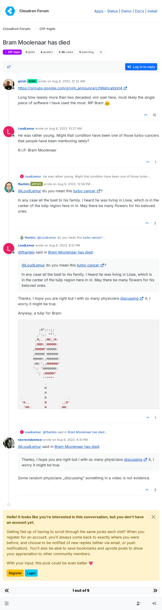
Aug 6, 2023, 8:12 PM (64, 245)
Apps (98, 11)
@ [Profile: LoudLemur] (29, 191)
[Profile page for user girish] (8, 84)
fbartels (23, 184)
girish (22, 81)
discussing (132, 298)
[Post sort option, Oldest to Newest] (9, 67)
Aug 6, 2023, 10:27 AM (65, 128)
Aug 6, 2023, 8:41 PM (72, 439)
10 (154, 115)
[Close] (153, 516)
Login (31, 573)
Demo (126, 11)
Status (112, 11)
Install (152, 11)
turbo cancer (87, 191)
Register (15, 573)
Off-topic (12, 52)
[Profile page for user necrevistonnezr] (8, 442)
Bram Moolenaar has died (70, 252)
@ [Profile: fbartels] (26, 252)
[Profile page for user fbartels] (8, 187)
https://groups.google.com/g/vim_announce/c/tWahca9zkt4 (72, 88)
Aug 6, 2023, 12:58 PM (74, 184)
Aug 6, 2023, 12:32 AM (68, 81)
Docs (139, 11)
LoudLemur (26, 128)
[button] (6, 603)
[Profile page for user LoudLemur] (8, 131)
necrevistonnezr (30, 439)
